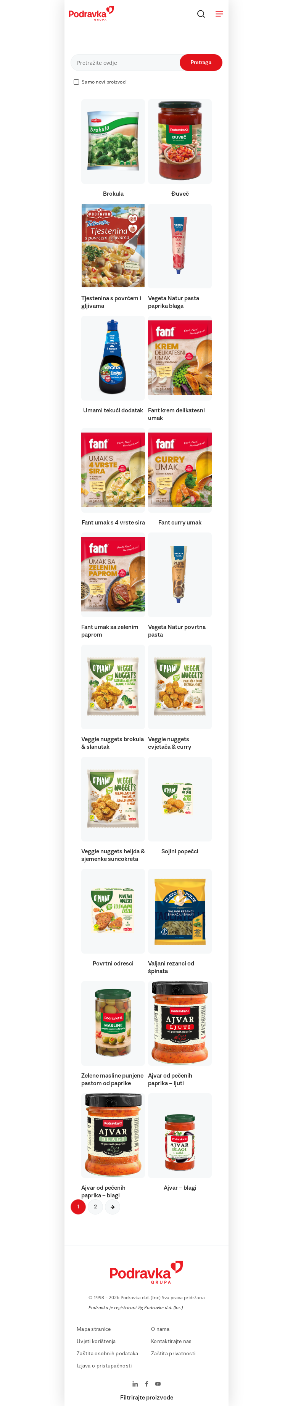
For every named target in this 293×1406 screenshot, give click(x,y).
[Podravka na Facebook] (146, 1385)
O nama (160, 1329)
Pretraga (201, 62)
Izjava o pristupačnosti (104, 1366)
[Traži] (201, 13)
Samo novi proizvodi (104, 82)
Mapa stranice (94, 1329)
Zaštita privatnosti (173, 1353)
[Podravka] (91, 19)
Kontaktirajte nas (171, 1341)
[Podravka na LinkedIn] (135, 1385)
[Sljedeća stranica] (112, 1207)
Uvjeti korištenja (96, 1341)
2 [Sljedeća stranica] (95, 1207)
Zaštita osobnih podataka (107, 1353)
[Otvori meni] (219, 13)
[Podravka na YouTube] (158, 1385)
